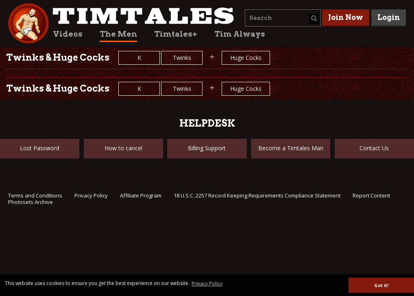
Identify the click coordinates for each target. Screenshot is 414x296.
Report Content (371, 195)
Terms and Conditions (35, 195)
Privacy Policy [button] (207, 283)
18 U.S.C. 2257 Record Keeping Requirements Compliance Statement (257, 195)
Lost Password (39, 148)
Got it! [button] (381, 285)
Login (388, 17)
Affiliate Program (140, 195)
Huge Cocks (245, 57)
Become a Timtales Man (290, 148)
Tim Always (239, 34)
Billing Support (207, 148)
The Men (118, 34)
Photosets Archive (30, 202)
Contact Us (374, 148)
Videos (68, 34)
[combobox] (283, 17)
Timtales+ (175, 34)
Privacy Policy (91, 195)
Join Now (345, 17)
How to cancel (123, 148)
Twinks (182, 57)
